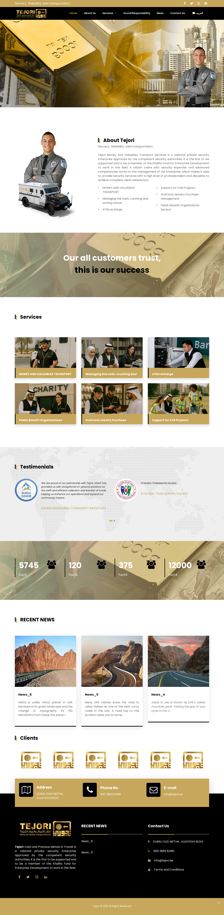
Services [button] (108, 13)
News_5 (91, 694)
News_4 (158, 694)
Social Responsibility (136, 13)
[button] (111, 520)
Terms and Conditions (169, 869)
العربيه (197, 13)
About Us (90, 13)
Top (218, 902)
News (160, 13)
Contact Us (177, 13)
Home (73, 13)
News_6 (25, 694)
